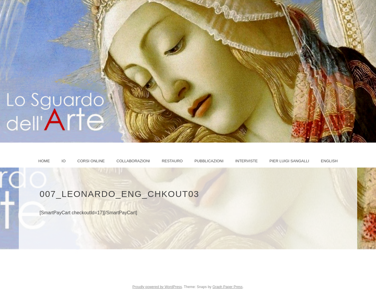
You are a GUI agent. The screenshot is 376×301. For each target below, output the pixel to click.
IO (64, 161)
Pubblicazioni (209, 161)
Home (44, 161)
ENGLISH (329, 161)
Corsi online (91, 161)
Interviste (246, 161)
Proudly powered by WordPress (157, 287)
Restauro (172, 161)
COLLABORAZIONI (133, 161)
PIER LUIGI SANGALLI (289, 161)
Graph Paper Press (227, 287)
